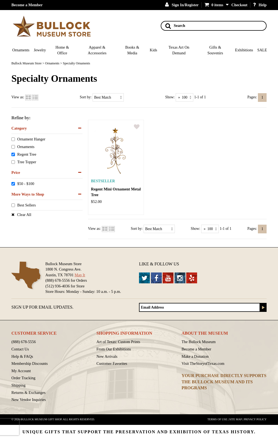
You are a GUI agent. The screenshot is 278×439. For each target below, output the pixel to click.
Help (260, 4)
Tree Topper (26, 162)
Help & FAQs (22, 356)
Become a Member (27, 5)
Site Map (235, 419)
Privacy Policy (255, 419)
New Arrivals (106, 356)
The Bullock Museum (199, 342)
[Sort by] (108, 97)
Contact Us (20, 349)
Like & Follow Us (159, 264)
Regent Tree (26, 154)
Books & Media (132, 50)
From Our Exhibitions (113, 349)
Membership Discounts (29, 363)
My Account (21, 371)
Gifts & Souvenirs (215, 50)
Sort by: (85, 97)
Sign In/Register (182, 4)
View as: (17, 97)
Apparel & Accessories (97, 50)
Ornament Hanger (31, 139)
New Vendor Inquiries (28, 399)
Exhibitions (244, 50)
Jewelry (40, 50)
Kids (153, 50)
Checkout (239, 5)
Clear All (24, 214)
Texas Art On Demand (179, 50)
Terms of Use (217, 419)
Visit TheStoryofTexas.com (203, 363)
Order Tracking (23, 378)
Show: (170, 97)
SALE (262, 50)
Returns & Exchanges (28, 392)
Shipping (18, 385)
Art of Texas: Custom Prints (118, 342)
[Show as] (184, 97)
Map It (80, 275)
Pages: (252, 97)
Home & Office (62, 50)
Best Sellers (26, 205)
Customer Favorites (111, 363)
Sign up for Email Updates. (42, 307)
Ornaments (20, 50)
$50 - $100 (25, 183)
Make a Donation (195, 356)
